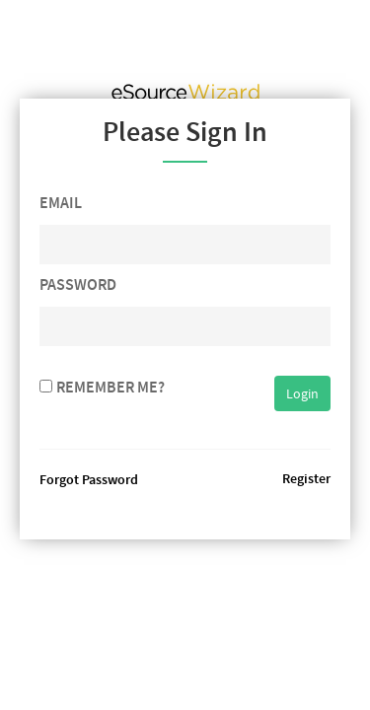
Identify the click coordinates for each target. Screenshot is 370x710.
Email (60, 202)
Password (77, 284)
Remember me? (110, 387)
